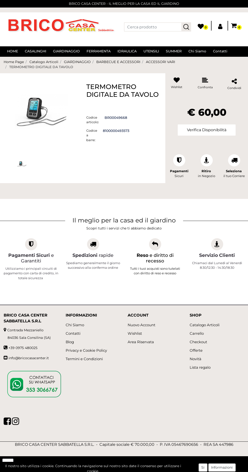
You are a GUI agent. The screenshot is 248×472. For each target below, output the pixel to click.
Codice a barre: (91, 135)
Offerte (196, 350)
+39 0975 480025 (23, 348)
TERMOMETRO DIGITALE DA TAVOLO (41, 67)
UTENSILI (151, 51)
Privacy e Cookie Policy (86, 350)
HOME (12, 51)
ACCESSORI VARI (160, 62)
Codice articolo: (92, 119)
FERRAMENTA (99, 51)
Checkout (198, 342)
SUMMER (174, 51)
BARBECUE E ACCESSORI (118, 62)
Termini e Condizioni (84, 359)
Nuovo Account (141, 325)
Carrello (197, 333)
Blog (70, 342)
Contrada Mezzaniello (25, 330)
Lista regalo (200, 367)
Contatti (220, 51)
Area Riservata (141, 342)
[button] (186, 27)
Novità (195, 359)
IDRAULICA (127, 51)
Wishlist (135, 333)
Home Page (14, 62)
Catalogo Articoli (43, 62)
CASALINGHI (35, 51)
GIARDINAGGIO (66, 51)
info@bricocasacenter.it (29, 358)
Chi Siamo (197, 51)
